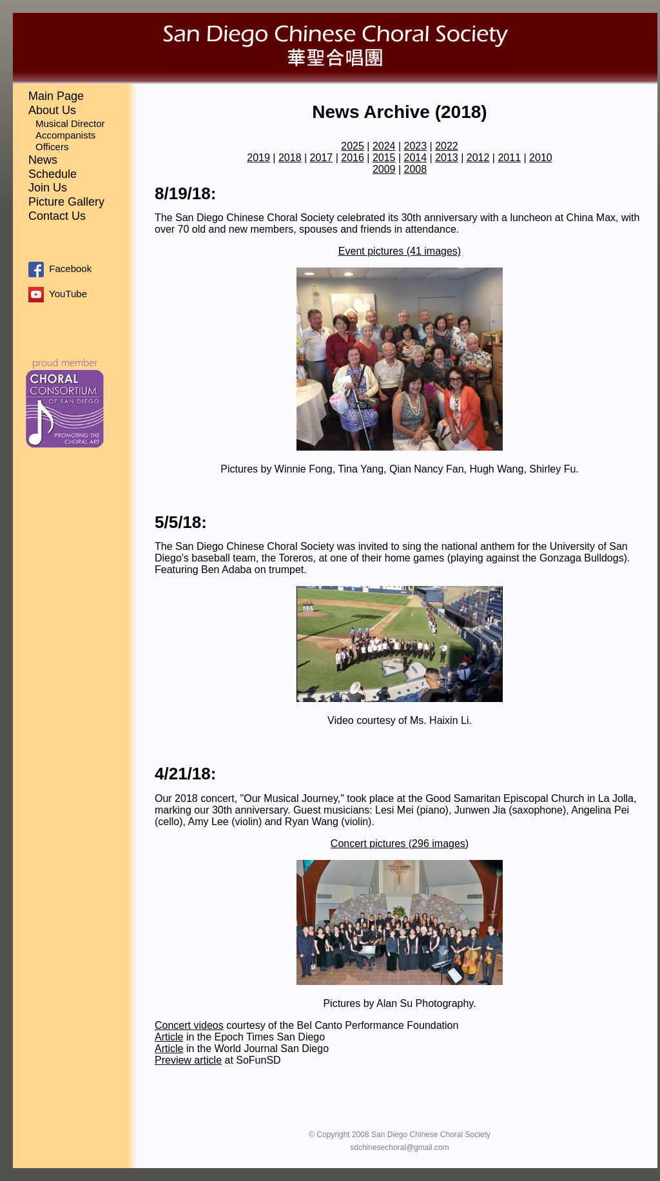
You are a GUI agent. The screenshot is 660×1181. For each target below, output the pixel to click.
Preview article (188, 1060)
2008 (415, 169)
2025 (352, 146)
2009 (384, 169)
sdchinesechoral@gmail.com (399, 1147)
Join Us (47, 187)
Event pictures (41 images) (399, 251)
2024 (384, 146)
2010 (540, 157)
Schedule (52, 174)
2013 (446, 157)
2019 (258, 157)
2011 (509, 157)
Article (169, 1036)
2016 (352, 157)
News (42, 159)
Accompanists (65, 135)
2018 (290, 157)
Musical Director (70, 123)
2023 (415, 146)
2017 (321, 157)
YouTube (57, 293)
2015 (384, 157)
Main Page (56, 96)
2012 (478, 157)
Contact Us (57, 216)
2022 (446, 146)
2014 (415, 157)
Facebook (60, 268)
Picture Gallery (66, 201)
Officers (51, 146)
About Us (52, 110)
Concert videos (189, 1025)
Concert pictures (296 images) (400, 843)
